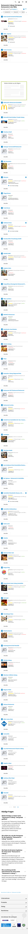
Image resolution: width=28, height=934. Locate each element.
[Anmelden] (19, 2)
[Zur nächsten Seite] (18, 807)
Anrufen (6, 29)
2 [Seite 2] (15, 807)
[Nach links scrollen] (2, 12)
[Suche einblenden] (15, 2)
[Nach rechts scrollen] (25, 12)
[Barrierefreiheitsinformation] (22, 2)
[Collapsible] (25, 817)
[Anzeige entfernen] (27, 929)
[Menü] (26, 2)
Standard (14, 9)
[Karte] (23, 9)
